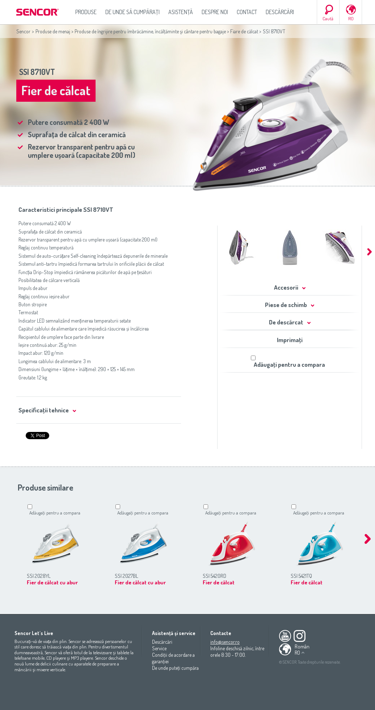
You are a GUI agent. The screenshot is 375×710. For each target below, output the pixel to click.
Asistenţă (180, 12)
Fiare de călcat (244, 31)
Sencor (23, 31)
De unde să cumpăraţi (132, 12)
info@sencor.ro (225, 642)
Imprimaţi (290, 340)
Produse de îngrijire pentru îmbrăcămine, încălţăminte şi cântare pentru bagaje (150, 31)
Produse (86, 12)
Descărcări (280, 12)
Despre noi (215, 12)
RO (351, 18)
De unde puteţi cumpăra (175, 668)
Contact (247, 12)
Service (159, 648)
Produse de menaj (52, 31)
